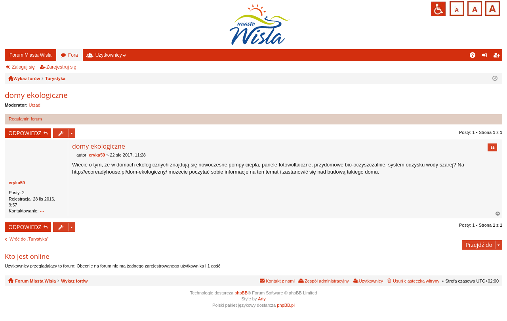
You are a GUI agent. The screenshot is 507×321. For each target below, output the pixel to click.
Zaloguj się (23, 67)
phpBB (241, 292)
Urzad (34, 105)
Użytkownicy (108, 55)
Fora (73, 55)
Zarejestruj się (61, 67)
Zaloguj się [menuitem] (486, 56)
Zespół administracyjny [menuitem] (327, 281)
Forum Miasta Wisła (30, 55)
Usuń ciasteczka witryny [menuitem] (416, 281)
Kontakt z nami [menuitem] (280, 281)
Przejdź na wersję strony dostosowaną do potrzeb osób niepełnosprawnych (438, 9)
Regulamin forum (25, 119)
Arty (262, 298)
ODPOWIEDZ (24, 133)
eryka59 (17, 182)
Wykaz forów (74, 281)
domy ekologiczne (36, 95)
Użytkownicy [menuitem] (371, 281)
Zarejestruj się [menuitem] (498, 56)
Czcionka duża (491, 7)
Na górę (498, 213)
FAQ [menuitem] (475, 56)
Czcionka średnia (473, 7)
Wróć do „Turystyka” (29, 239)
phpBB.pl (286, 305)
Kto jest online (27, 256)
